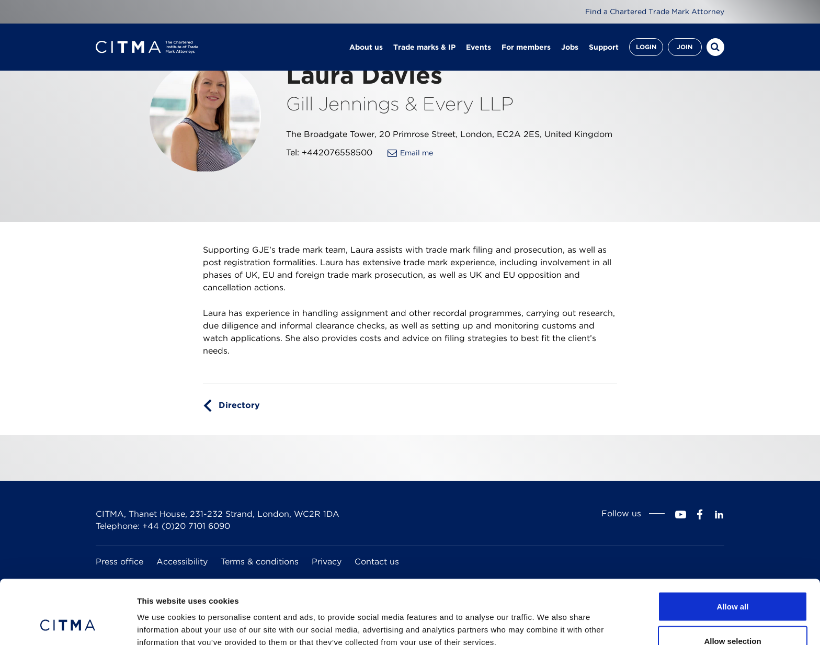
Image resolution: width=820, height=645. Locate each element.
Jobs (569, 47)
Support (604, 47)
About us (366, 47)
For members (526, 47)
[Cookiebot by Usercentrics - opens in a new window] (67, 624)
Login (646, 47)
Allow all (733, 548)
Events (478, 47)
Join (684, 47)
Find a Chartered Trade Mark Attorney (654, 11)
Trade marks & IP (424, 47)
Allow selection (732, 583)
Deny (733, 617)
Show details (549, 618)
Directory (239, 405)
